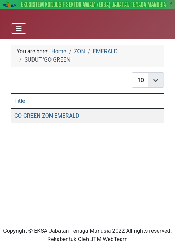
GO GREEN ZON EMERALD (46, 115)
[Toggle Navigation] (18, 28)
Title (19, 101)
